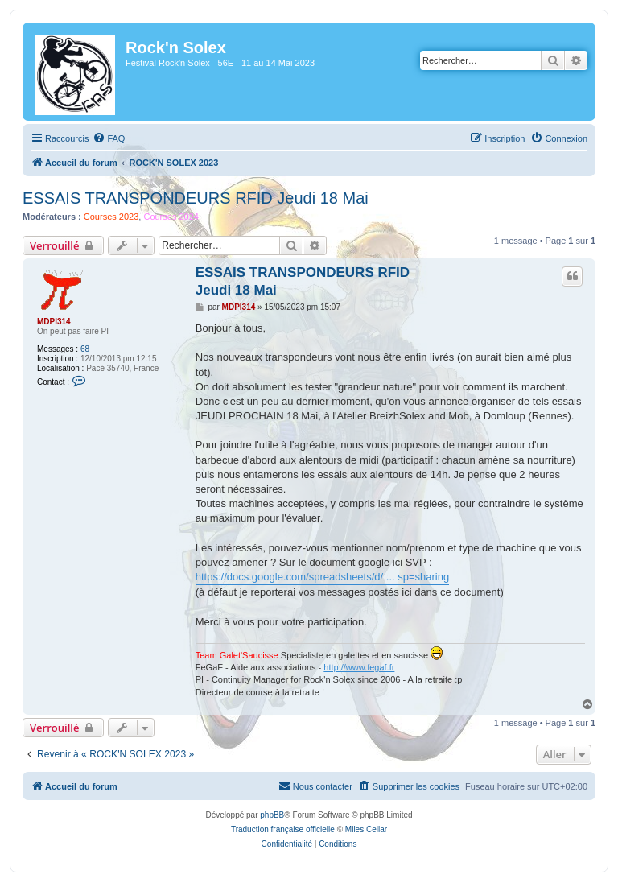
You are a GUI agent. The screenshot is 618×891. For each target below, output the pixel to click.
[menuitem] (109, 138)
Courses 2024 (171, 216)
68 (84, 348)
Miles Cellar (366, 829)
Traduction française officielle (283, 829)
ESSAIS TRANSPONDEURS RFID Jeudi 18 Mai (196, 198)
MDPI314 (54, 321)
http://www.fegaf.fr (358, 667)
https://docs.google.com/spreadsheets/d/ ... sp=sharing (322, 577)
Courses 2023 (111, 216)
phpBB (272, 815)
